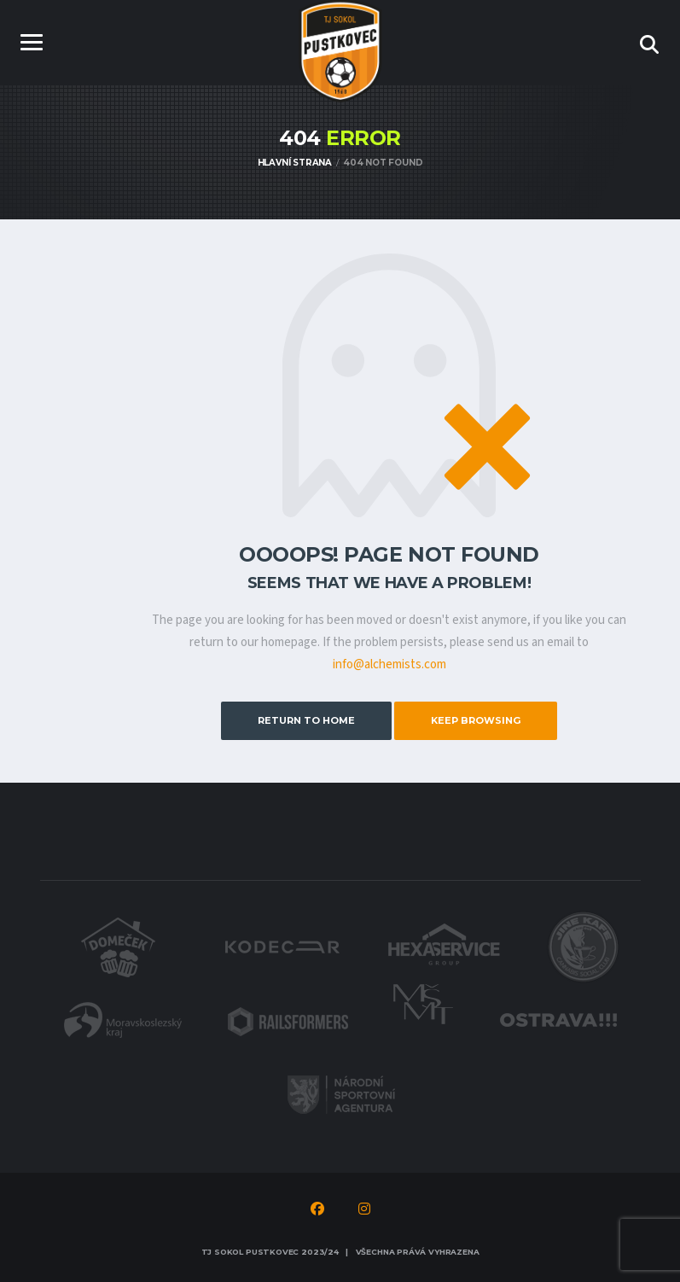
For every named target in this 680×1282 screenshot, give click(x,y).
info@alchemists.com (389, 664)
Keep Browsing (475, 720)
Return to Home (306, 720)
